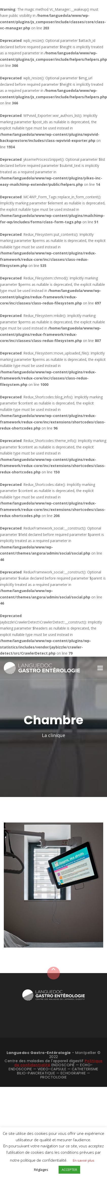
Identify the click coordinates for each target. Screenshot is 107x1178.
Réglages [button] (41, 1169)
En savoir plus (83, 1160)
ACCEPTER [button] (69, 1169)
